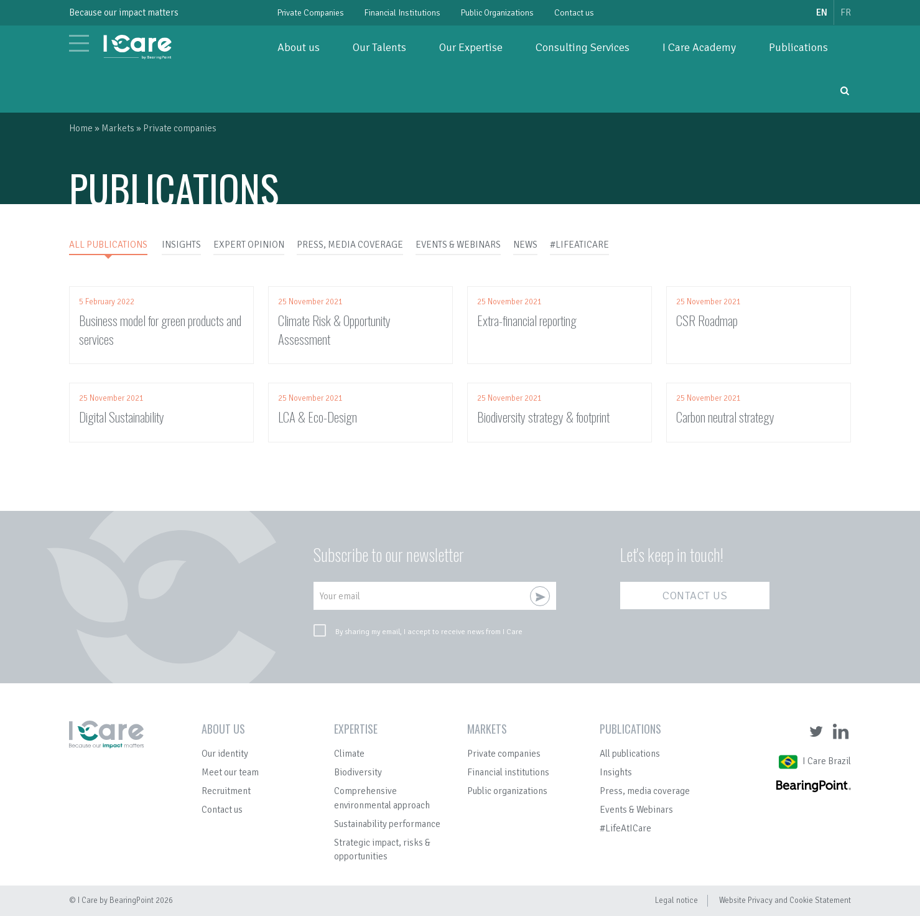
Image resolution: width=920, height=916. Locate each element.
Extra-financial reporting (527, 320)
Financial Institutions (402, 12)
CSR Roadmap (707, 320)
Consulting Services (583, 47)
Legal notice (676, 900)
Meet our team (230, 772)
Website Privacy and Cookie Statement (785, 900)
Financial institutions (508, 772)
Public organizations (507, 791)
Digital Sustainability (121, 416)
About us (298, 47)
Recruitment (226, 791)
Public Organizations (497, 12)
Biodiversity (358, 772)
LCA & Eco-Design (317, 416)
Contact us (574, 12)
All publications (630, 753)
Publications (798, 47)
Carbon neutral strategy (725, 416)
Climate (349, 753)
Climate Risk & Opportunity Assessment (334, 329)
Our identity (225, 753)
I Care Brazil (826, 761)
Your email (340, 596)
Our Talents (379, 47)
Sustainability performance (387, 824)
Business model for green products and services (160, 329)
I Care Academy (699, 47)
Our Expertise (471, 47)
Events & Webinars (636, 809)
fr (845, 12)
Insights (616, 772)
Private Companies (310, 12)
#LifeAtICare (625, 828)
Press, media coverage (645, 791)
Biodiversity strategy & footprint (543, 416)
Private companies (504, 753)
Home (81, 128)
